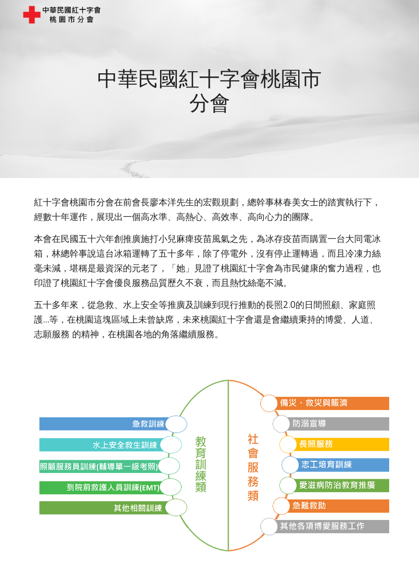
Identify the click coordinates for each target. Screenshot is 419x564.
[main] (209, 89)
